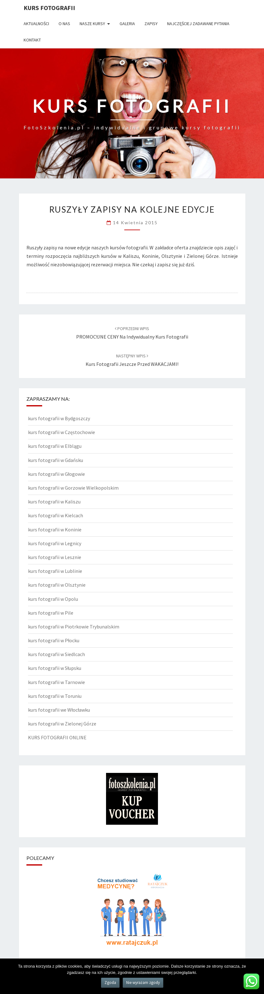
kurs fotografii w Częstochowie (61, 432)
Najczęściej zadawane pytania (198, 23)
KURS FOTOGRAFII (49, 8)
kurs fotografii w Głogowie (56, 474)
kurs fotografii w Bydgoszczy (59, 418)
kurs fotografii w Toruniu (54, 696)
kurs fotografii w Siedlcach (56, 654)
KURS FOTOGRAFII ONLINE (57, 737)
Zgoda (110, 982)
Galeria (127, 23)
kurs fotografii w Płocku (53, 640)
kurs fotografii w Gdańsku (55, 460)
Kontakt (32, 40)
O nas (64, 23)
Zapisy (151, 23)
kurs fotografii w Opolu (53, 599)
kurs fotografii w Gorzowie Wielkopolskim (73, 488)
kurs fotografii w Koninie (54, 529)
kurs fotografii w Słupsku (54, 668)
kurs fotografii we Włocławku (59, 710)
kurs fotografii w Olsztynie (57, 585)
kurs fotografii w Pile (50, 613)
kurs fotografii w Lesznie (54, 557)
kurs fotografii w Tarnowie (56, 682)
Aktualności (36, 23)
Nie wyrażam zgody (143, 982)
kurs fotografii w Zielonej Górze (62, 723)
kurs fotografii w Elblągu (54, 446)
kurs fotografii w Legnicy (54, 543)
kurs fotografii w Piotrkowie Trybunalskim (73, 626)
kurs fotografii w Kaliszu (54, 501)
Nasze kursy (92, 23)
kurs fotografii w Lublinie (55, 571)
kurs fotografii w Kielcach (55, 515)
